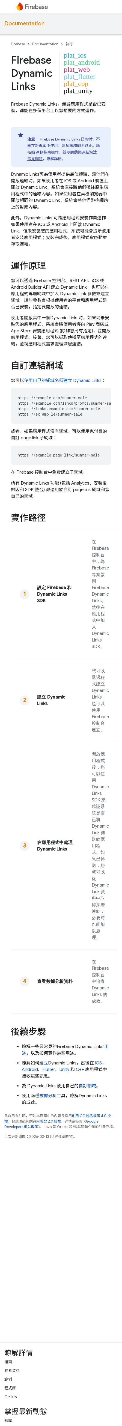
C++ (80, 1069)
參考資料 (12, 1370)
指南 (8, 1361)
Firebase (18, 44)
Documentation (24, 23)
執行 (69, 44)
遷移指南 (43, 152)
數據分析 (48, 1096)
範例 (8, 1379)
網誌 (8, 1420)
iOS (98, 1063)
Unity (64, 1069)
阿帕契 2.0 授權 (48, 1121)
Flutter (48, 1069)
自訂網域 (87, 1086)
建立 (43, 1063)
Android (30, 1069)
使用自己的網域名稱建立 (63, 380)
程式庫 (10, 1388)
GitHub (10, 1396)
